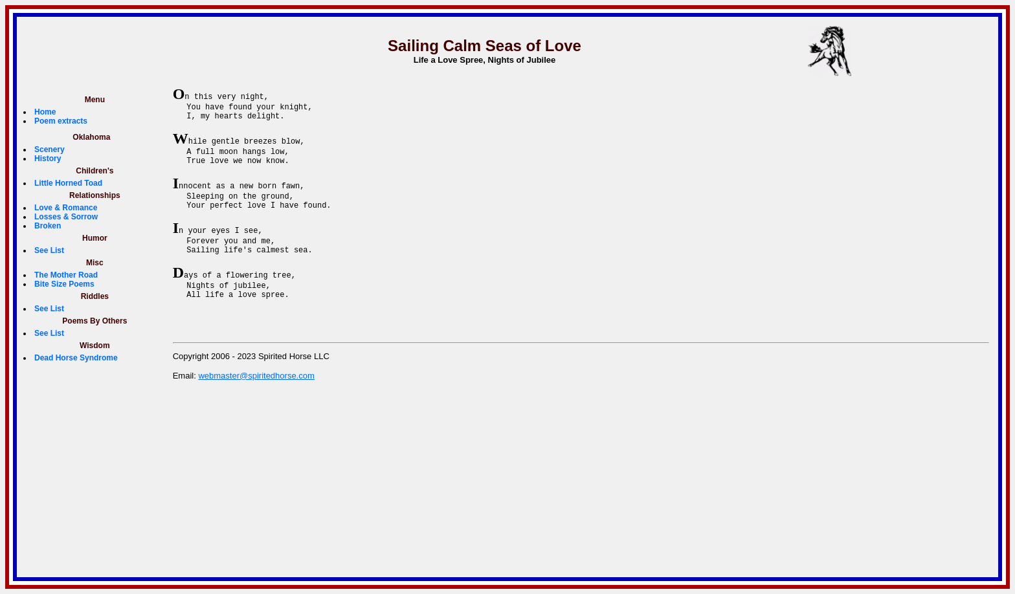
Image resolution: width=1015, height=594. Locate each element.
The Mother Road (66, 275)
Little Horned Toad (68, 183)
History (47, 158)
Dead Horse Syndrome (76, 357)
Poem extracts (60, 121)
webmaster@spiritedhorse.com (256, 403)
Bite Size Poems (64, 284)
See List (49, 250)
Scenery (49, 149)
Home (45, 111)
